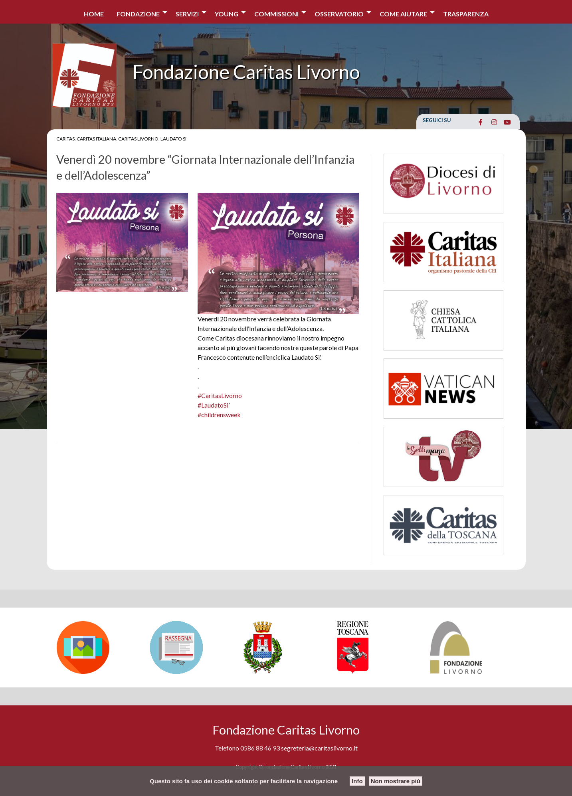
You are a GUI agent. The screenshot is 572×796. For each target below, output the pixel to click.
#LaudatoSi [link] (213, 405)
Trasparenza (466, 14)
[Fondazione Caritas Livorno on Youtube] (507, 122)
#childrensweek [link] (219, 414)
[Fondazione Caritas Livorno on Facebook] (481, 122)
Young (226, 14)
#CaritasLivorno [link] (220, 395)
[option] (99, 647)
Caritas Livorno (138, 139)
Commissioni (276, 14)
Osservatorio (339, 14)
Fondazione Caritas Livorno (246, 71)
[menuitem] (93, 11)
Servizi (187, 14)
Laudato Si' (174, 139)
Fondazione (138, 14)
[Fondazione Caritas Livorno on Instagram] (494, 122)
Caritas (65, 139)
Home (94, 14)
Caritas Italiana (96, 139)
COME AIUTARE (403, 14)
